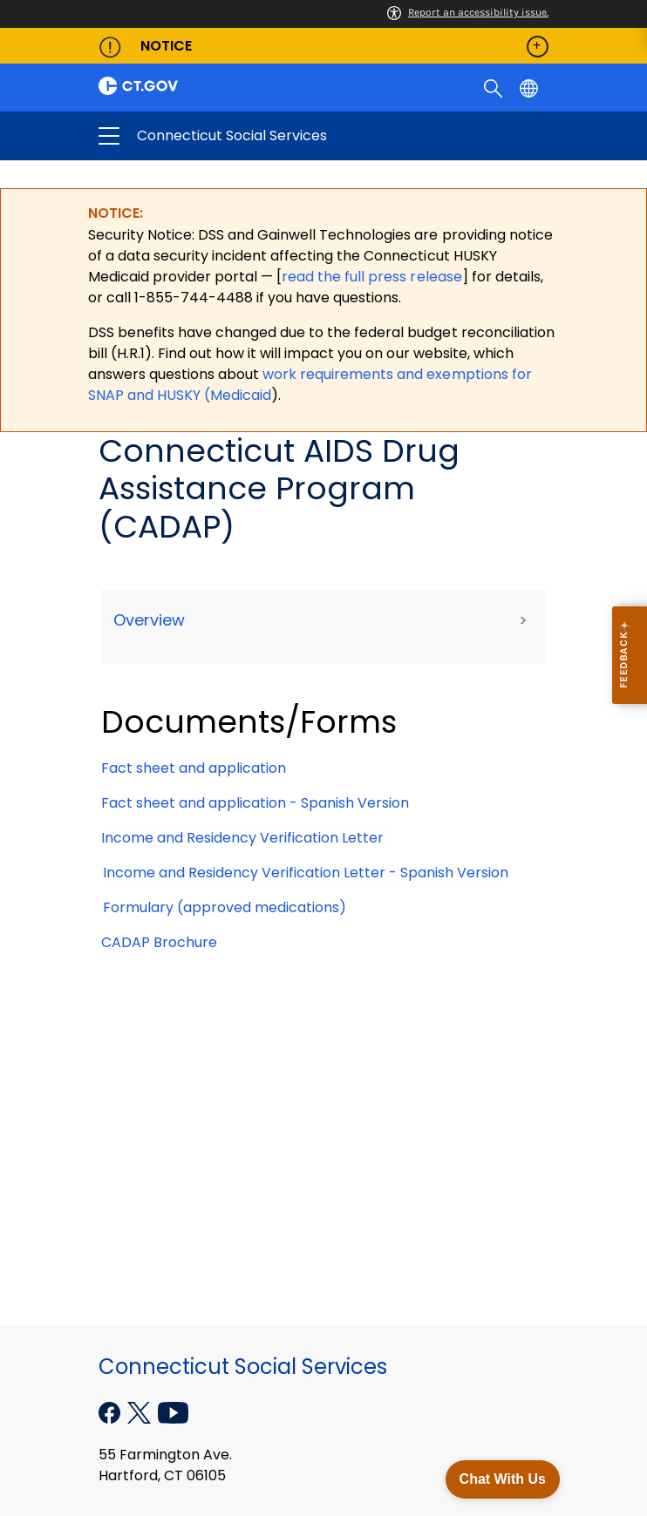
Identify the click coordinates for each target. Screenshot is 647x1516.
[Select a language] (530, 87)
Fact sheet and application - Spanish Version (255, 803)
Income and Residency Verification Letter (246, 838)
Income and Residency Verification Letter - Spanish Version (305, 873)
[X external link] (140, 1411)
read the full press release (371, 277)
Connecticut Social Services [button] (260, 136)
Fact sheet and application (193, 768)
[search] (495, 87)
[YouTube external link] (173, 1411)
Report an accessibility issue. (467, 12)
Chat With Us (503, 1479)
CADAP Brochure (159, 942)
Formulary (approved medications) (224, 907)
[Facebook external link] (111, 1411)
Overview (149, 620)
